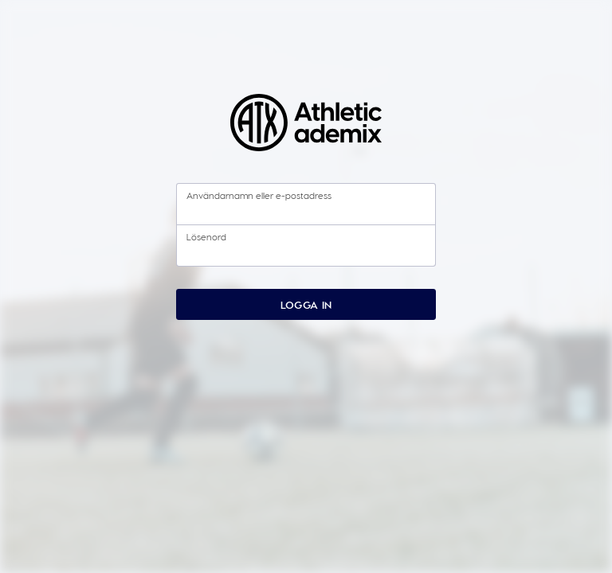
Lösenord (206, 236)
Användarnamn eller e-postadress (259, 195)
